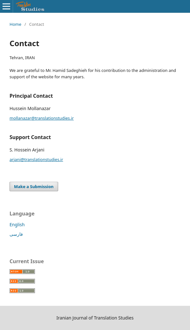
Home (15, 24)
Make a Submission (33, 186)
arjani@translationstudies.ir (36, 159)
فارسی (16, 234)
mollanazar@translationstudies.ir (42, 118)
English (17, 224)
